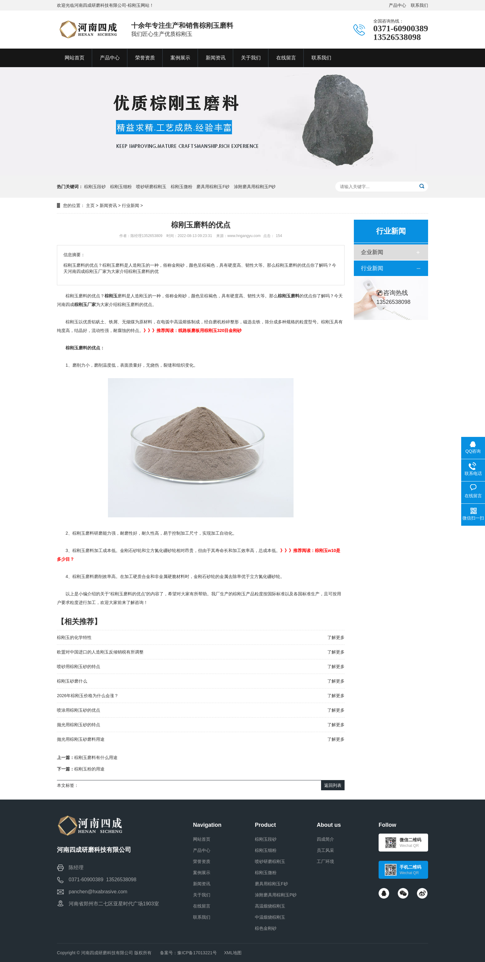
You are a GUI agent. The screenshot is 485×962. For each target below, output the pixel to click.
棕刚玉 (111, 295)
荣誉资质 (201, 861)
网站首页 (201, 839)
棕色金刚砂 (266, 928)
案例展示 (201, 872)
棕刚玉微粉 (181, 186)
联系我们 (419, 5)
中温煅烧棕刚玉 (270, 917)
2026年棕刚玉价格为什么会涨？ (87, 695)
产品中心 (397, 5)
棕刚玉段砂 (95, 186)
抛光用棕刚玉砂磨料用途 (81, 739)
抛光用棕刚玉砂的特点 (78, 724)
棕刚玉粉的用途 (89, 768)
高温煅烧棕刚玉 (270, 906)
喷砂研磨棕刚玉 (151, 186)
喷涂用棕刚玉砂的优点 (78, 710)
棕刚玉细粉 (121, 186)
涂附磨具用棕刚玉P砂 (255, 186)
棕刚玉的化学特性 (74, 637)
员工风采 (325, 850)
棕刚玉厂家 (85, 304)
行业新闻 (130, 205)
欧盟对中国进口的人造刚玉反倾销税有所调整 (100, 651)
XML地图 (233, 952)
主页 (90, 205)
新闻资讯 (108, 205)
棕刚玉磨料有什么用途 (96, 757)
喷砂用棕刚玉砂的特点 (78, 666)
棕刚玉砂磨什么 (72, 681)
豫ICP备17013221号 (197, 952)
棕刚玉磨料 (288, 295)
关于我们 (201, 894)
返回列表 (332, 785)
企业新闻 (372, 252)
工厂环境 (325, 861)
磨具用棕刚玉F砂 (213, 186)
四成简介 (325, 839)
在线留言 (201, 906)
